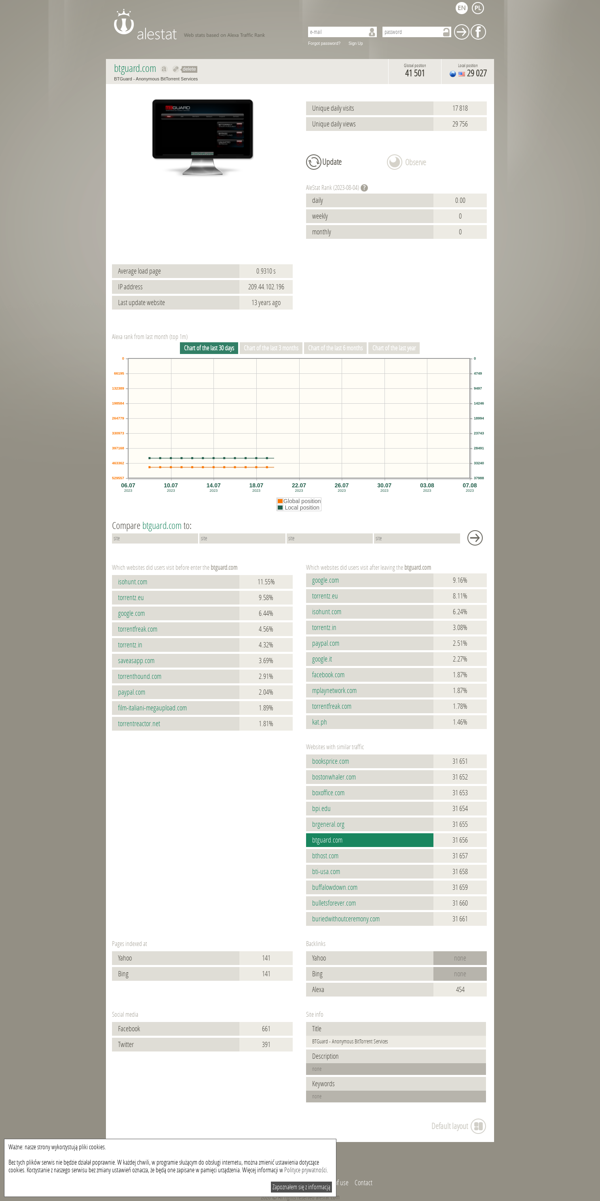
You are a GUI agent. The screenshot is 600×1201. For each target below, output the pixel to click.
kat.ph (319, 722)
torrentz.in (130, 645)
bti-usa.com (326, 871)
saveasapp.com (136, 660)
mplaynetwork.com (334, 690)
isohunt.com (132, 581)
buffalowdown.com (334, 887)
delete (189, 69)
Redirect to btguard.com (176, 69)
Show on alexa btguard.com (164, 69)
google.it (322, 659)
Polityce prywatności (305, 1170)
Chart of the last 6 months (335, 348)
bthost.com (325, 855)
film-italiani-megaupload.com (152, 708)
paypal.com (131, 692)
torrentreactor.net (139, 723)
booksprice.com (330, 761)
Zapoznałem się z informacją (301, 1187)
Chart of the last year (394, 348)
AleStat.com (204, 24)
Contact (363, 1182)
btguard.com (327, 840)
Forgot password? (324, 43)
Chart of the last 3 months (271, 348)
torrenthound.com (139, 676)
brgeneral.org (328, 824)
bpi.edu (321, 808)
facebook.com (328, 674)
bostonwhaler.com (334, 777)
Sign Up (356, 43)
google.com (131, 613)
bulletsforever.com (334, 903)
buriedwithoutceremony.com (346, 918)
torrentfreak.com (137, 629)
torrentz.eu (131, 597)
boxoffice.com (328, 792)
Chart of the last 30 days (209, 348)
